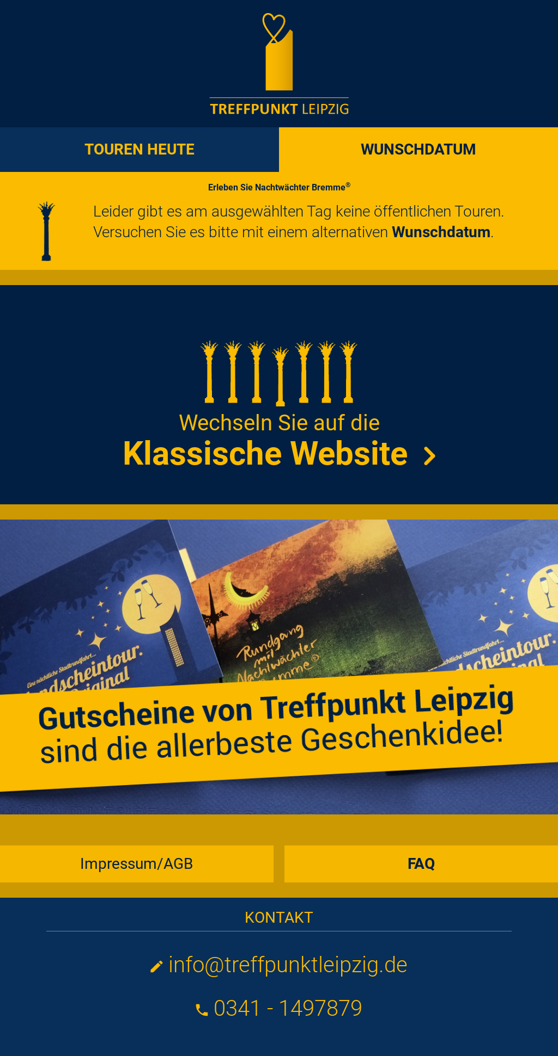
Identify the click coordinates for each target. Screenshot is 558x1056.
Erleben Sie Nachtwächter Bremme (279, 187)
